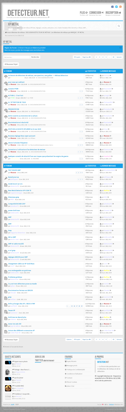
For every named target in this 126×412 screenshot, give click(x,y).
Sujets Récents (70, 361)
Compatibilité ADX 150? (16, 204)
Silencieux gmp (13, 197)
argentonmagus (16, 193)
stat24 (106, 284)
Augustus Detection (18, 233)
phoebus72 (15, 206)
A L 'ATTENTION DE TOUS (17, 102)
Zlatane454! (108, 102)
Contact (68, 378)
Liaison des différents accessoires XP (21, 330)
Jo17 (12, 266)
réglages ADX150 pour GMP (18, 257)
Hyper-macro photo (20, 361)
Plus (83, 13)
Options (69, 339)
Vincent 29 (107, 210)
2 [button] (96, 57)
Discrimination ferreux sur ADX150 (20, 290)
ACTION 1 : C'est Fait (15, 95)
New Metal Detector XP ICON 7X (19, 190)
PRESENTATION (13, 109)
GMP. (10, 224)
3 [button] (99, 57)
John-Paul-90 (15, 333)
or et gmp (11, 250)
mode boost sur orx (15, 184)
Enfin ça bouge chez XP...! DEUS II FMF (21, 304)
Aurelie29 (107, 156)
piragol (106, 95)
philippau (14, 179)
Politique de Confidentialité (75, 370)
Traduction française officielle (11, 409)
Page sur (86, 57)
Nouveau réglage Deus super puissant (21, 136)
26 (74, 306)
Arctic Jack (15, 239)
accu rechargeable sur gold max (19, 270)
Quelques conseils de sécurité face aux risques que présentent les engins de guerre (38, 156)
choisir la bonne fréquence (17, 143)
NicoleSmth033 (109, 170)
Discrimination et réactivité (18, 122)
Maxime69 (107, 89)
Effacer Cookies (71, 382)
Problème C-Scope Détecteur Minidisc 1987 (27, 394)
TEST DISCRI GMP (14, 170)
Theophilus (15, 159)
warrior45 (107, 297)
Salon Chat (69, 386)
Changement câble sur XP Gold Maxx (21, 264)
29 (81, 306)
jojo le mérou (15, 326)
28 (79, 306)
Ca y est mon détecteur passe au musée (22, 284)
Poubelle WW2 (18, 386)
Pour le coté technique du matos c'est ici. (42, 145)
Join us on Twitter (44, 358)
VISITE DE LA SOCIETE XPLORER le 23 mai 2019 (24, 129)
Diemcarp (107, 149)
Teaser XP (11, 310)
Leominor (14, 313)
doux (106, 129)
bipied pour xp (13, 177)
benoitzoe (14, 279)
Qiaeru (23, 409)
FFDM (13, 98)
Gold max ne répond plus (17, 317)
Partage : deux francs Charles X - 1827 (25, 370)
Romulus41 (108, 109)
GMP (9, 217)
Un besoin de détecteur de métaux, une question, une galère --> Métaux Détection (38, 75)
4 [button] (102, 57)
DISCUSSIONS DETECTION (45, 78)
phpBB (12, 404)
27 (76, 306)
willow (13, 299)
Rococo (13, 84)
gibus (13, 286)
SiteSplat (111, 404)
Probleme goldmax (15, 277)
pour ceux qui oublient (16, 82)
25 (71, 306)
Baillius (106, 190)
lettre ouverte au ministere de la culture (22, 116)
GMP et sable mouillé (16, 244)
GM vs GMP (12, 237)
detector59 (15, 186)
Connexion (96, 13)
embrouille (15, 213)
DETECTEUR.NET (28, 13)
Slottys (106, 75)
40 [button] (113, 57)
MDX (12, 199)
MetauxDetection (17, 78)
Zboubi (13, 293)
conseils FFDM (13, 89)
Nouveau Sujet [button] (11, 64)
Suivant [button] (119, 57)
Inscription (113, 13)
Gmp (10, 230)
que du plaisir (17, 378)
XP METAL (7, 42)
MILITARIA (36, 159)
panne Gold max (14, 210)
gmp (9, 297)
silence (13, 319)
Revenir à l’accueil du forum (13, 347)
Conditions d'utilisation (73, 374)
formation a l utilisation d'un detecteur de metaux (26, 149)
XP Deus (33, 138)
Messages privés (71, 366)
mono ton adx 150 (14, 324)
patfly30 (14, 306)
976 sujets (77, 57)
